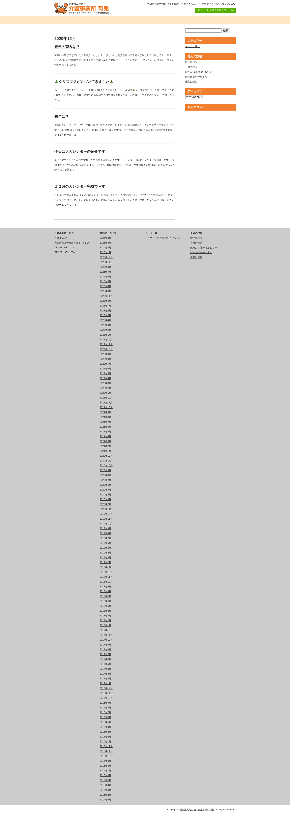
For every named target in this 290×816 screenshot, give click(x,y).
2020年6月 (105, 484)
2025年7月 (105, 271)
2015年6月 (105, 775)
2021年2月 (105, 446)
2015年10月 (106, 756)
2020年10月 (106, 465)
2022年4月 (105, 378)
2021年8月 (105, 417)
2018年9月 (105, 586)
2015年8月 (105, 765)
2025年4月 (105, 286)
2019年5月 (105, 547)
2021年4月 (105, 436)
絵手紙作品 (191, 62)
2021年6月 (105, 426)
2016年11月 (106, 693)
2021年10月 (106, 407)
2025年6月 (105, 276)
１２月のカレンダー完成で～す (79, 186)
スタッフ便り (192, 46)
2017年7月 (105, 654)
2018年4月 (105, 610)
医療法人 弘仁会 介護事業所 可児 (197, 809)
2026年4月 (105, 237)
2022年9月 (105, 354)
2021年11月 (106, 402)
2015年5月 (105, 780)
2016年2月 (105, 736)
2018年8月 (105, 591)
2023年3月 (105, 325)
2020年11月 (106, 460)
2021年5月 (105, 431)
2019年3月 (105, 557)
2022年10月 (106, 349)
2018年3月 (105, 615)
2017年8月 (105, 649)
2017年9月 (105, 644)
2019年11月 (106, 518)
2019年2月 (105, 562)
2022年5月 (105, 373)
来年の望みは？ (67, 47)
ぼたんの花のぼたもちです (199, 71)
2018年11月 (106, 576)
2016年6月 (105, 717)
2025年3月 (105, 291)
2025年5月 (105, 281)
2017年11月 (106, 635)
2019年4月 (105, 552)
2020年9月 (105, 470)
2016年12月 (106, 688)
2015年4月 (105, 785)
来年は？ (61, 117)
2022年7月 (105, 363)
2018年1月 (105, 625)
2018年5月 (105, 606)
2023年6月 (105, 310)
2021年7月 (105, 422)
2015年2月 (105, 794)
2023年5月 (105, 315)
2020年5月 (105, 489)
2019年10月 (106, 523)
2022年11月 (106, 344)
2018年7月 (105, 596)
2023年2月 (105, 329)
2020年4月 (105, 494)
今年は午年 (191, 81)
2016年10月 (106, 698)
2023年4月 (105, 320)
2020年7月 (105, 480)
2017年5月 (105, 664)
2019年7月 (105, 538)
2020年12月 (106, 455)
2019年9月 (105, 528)
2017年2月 (105, 678)
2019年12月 (106, 514)
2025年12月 (106, 257)
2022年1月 (105, 392)
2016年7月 (105, 712)
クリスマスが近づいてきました (84, 82)
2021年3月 (105, 441)
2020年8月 (105, 475)
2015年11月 (106, 751)
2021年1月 (105, 451)
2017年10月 (106, 639)
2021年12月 (106, 397)
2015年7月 (105, 770)
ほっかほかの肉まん (196, 76)
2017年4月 (105, 668)
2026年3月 (105, 242)
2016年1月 (105, 741)
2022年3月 (105, 383)
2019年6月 (105, 543)
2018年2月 (105, 620)
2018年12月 (106, 572)
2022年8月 (105, 359)
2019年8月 (105, 533)
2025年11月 (106, 262)
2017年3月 (105, 673)
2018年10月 (106, 581)
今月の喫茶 (191, 67)
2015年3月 (105, 790)
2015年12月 (106, 746)
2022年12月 (106, 339)
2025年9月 (105, 267)
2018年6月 (105, 601)
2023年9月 (105, 300)
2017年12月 (106, 630)
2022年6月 (105, 368)
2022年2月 (105, 388)
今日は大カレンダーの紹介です (79, 152)
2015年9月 (105, 761)
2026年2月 (105, 247)
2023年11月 (106, 296)
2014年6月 (105, 799)
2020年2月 (105, 504)
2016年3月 (105, 731)
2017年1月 (105, 683)
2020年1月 (105, 509)
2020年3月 (105, 499)
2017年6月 (105, 659)
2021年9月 (105, 412)
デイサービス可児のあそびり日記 (215, 10)
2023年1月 (105, 334)
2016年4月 (105, 727)
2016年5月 (105, 722)
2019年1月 (105, 567)
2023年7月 (105, 305)
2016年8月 (105, 707)
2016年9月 (105, 702)
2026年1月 (105, 252)
